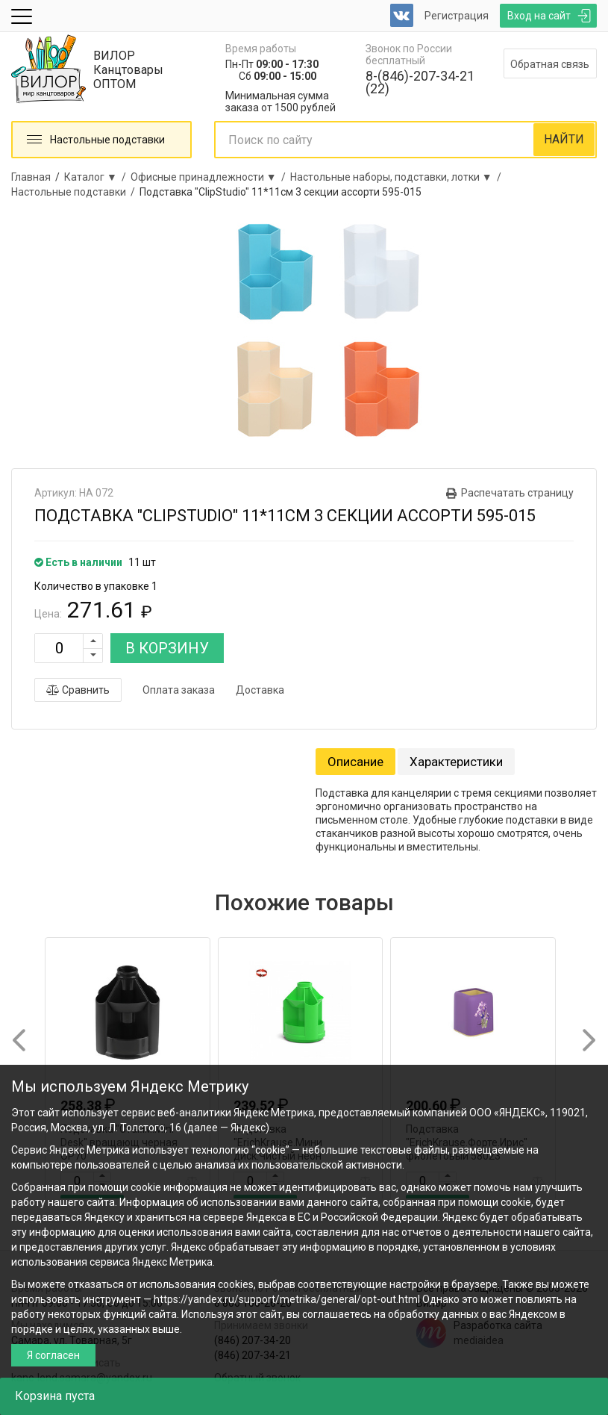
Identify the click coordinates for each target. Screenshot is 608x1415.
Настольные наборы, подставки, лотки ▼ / (398, 177)
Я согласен (53, 1355)
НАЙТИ (564, 139)
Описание (355, 761)
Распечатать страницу (517, 493)
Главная (31, 177)
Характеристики (456, 761)
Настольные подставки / (75, 192)
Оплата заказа (178, 690)
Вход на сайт (539, 16)
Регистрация (456, 16)
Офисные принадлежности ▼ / (210, 177)
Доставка (260, 690)
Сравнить (78, 690)
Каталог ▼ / (97, 177)
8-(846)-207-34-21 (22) (420, 82)
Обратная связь (549, 64)
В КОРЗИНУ (167, 648)
